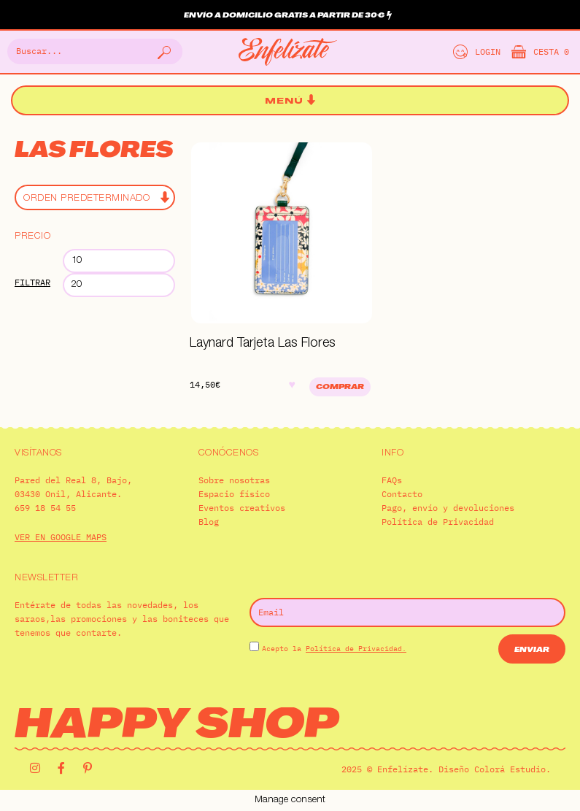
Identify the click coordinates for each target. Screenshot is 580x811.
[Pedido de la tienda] (95, 197)
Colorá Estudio (510, 769)
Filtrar (32, 282)
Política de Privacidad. (356, 648)
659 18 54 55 (45, 507)
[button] (290, 101)
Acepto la (334, 648)
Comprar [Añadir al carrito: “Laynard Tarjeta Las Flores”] (340, 387)
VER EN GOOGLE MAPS (61, 536)
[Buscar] (162, 51)
